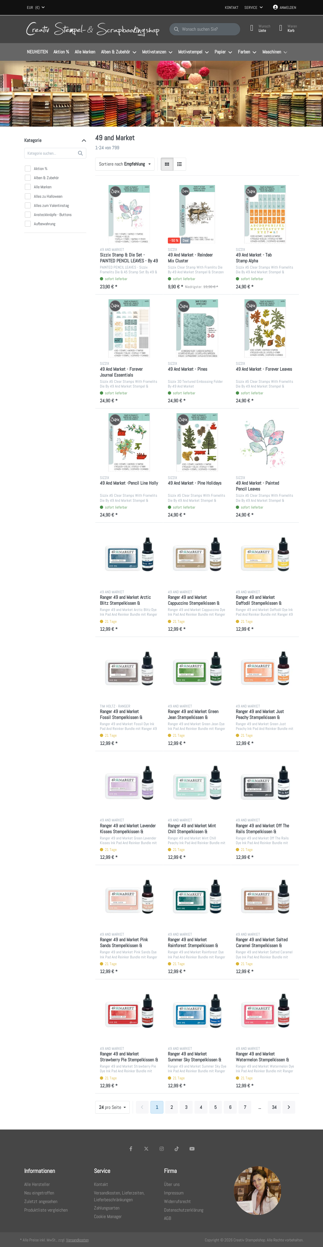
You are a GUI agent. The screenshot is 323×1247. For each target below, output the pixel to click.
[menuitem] (37, 52)
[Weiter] (289, 1107)
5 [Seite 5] (215, 1107)
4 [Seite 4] (201, 1107)
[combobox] (36, 7)
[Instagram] (161, 1148)
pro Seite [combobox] (110, 1107)
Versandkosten (77, 1240)
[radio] (167, 164)
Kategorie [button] (32, 140)
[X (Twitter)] (146, 1148)
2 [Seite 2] (172, 1107)
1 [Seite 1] (157, 1107)
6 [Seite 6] (230, 1107)
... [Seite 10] (259, 1107)
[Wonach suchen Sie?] (205, 29)
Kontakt (231, 7)
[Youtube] (192, 1148)
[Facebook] (131, 1148)
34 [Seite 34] (274, 1107)
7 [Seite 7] (245, 1107)
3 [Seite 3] (186, 1107)
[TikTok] (176, 1148)
